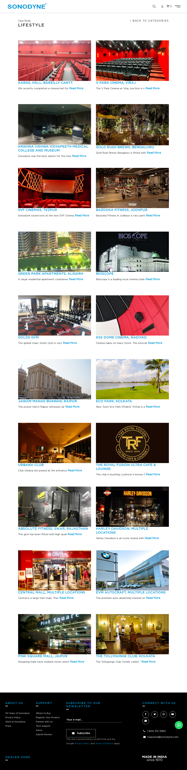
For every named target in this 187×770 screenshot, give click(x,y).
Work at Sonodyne (15, 722)
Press (8, 726)
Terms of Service (104, 744)
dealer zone (17, 757)
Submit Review (44, 735)
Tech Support (43, 726)
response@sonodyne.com (162, 737)
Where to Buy (43, 713)
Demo (39, 730)
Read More (76, 88)
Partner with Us (44, 722)
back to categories (149, 21)
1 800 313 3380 (156, 731)
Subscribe (81, 733)
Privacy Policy (13, 718)
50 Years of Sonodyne (17, 713)
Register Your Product (48, 718)
